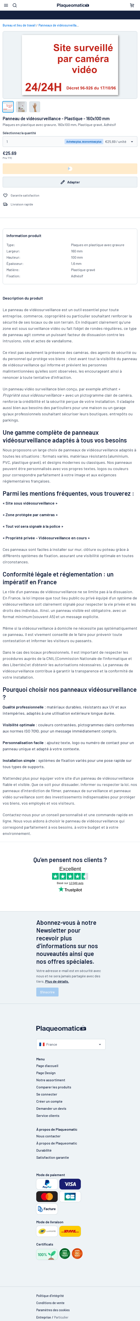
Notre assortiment (50, 1080)
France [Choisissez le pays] (48, 1044)
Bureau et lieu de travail (19, 25)
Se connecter (46, 1094)
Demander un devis (51, 1108)
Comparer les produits (53, 1087)
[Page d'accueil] (70, 1028)
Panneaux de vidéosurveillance (60, 25)
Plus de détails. (57, 981)
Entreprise (43, 1317)
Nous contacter (48, 1136)
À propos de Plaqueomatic (56, 1143)
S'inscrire (47, 992)
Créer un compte (49, 1101)
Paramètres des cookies (53, 1310)
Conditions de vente (50, 1303)
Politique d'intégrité (50, 1296)
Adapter (70, 182)
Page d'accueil (47, 1065)
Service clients (47, 1115)
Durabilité (44, 1150)
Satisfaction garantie (52, 1157)
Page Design (46, 1073)
